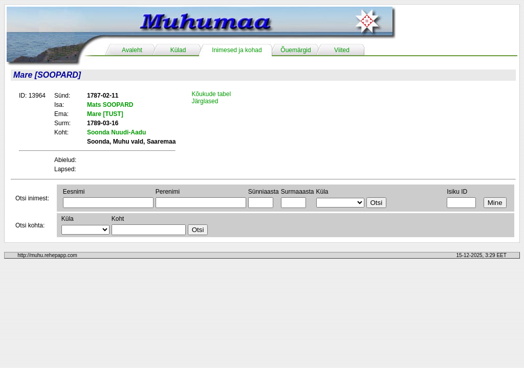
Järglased (204, 101)
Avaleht (132, 50)
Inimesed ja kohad (236, 50)
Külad (178, 50)
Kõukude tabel (211, 94)
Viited (342, 50)
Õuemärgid (295, 50)
